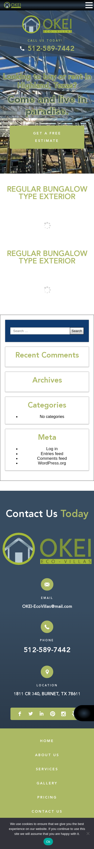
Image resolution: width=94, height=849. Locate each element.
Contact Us (47, 811)
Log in (52, 448)
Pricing (47, 797)
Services (47, 769)
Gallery (47, 783)
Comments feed (52, 458)
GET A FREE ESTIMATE (47, 137)
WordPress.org (52, 463)
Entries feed (52, 453)
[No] (87, 833)
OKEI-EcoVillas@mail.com (47, 607)
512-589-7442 (51, 49)
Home (47, 741)
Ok (48, 842)
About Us (47, 755)
